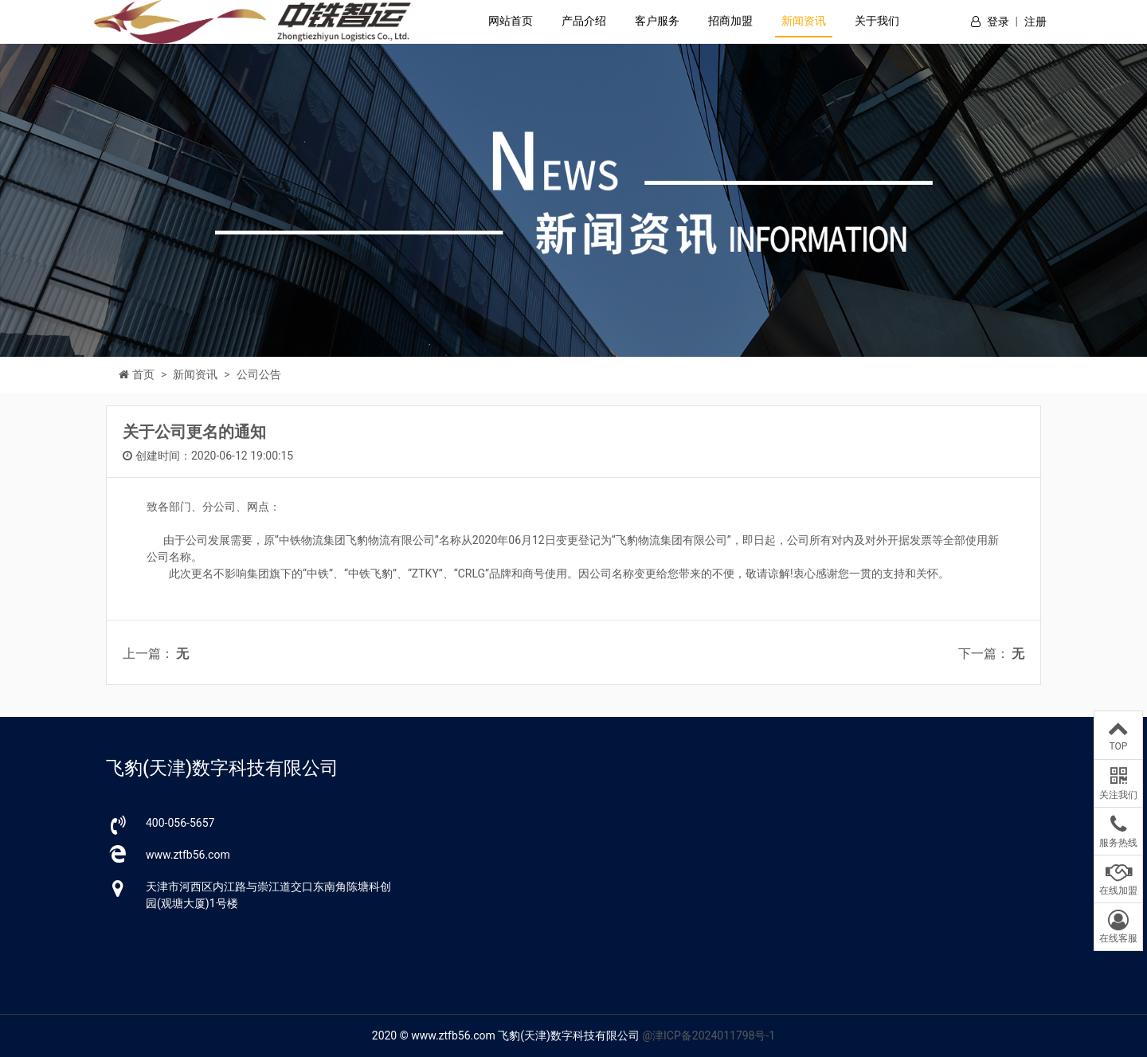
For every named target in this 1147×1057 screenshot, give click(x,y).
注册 (1035, 21)
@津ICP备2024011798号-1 (708, 1035)
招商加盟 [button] (730, 20)
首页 (143, 374)
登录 (998, 21)
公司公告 (259, 374)
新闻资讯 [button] (803, 20)
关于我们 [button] (877, 20)
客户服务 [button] (657, 20)
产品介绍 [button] (584, 20)
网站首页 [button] (510, 20)
